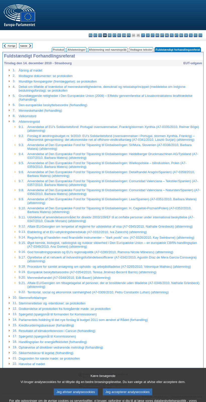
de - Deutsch (110, 35)
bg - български (90, 35)
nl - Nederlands (167, 35)
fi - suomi (195, 35)
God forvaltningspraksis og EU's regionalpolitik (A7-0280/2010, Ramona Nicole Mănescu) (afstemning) (100, 252)
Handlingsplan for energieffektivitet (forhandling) (53, 342)
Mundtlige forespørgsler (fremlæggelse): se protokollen (58, 81)
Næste (23, 45)
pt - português (176, 35)
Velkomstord (27, 116)
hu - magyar (157, 35)
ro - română (181, 35)
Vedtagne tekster (141, 49)
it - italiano (143, 35)
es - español (95, 35)
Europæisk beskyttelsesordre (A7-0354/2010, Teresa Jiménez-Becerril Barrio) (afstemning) (92, 272)
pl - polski (172, 35)
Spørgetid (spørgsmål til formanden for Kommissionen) (58, 314)
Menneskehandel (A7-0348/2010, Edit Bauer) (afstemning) (69, 278)
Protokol (58, 49)
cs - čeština (100, 35)
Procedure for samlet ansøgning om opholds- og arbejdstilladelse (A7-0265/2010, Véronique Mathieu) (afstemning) (109, 267)
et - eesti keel (114, 35)
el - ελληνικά (119, 35)
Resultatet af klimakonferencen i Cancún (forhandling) (57, 331)
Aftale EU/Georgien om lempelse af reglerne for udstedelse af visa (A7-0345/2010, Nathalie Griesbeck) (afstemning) (110, 226)
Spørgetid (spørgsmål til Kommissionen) (47, 336)
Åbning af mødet (30, 70)
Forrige (11, 45)
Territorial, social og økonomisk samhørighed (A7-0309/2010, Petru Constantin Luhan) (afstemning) (98, 292)
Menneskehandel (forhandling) (40, 110)
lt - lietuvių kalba (152, 35)
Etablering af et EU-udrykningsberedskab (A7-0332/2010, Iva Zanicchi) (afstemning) (87, 232)
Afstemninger (76, 49)
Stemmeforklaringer (33, 298)
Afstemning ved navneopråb (108, 49)
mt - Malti (162, 35)
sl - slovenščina (191, 35)
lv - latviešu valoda (148, 35)
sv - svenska (200, 35)
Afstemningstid (29, 121)
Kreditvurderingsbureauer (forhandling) (46, 325)
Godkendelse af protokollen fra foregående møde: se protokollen (65, 309)
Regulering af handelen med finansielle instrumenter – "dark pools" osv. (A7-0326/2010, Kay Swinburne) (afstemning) (110, 237)
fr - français (129, 35)
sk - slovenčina (186, 35)
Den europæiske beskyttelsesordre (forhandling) (53, 105)
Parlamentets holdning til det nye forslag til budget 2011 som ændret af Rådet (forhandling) (83, 320)
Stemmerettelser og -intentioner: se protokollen (52, 303)
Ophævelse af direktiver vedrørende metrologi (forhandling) (61, 347)
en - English (124, 35)
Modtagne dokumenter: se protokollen (46, 76)
